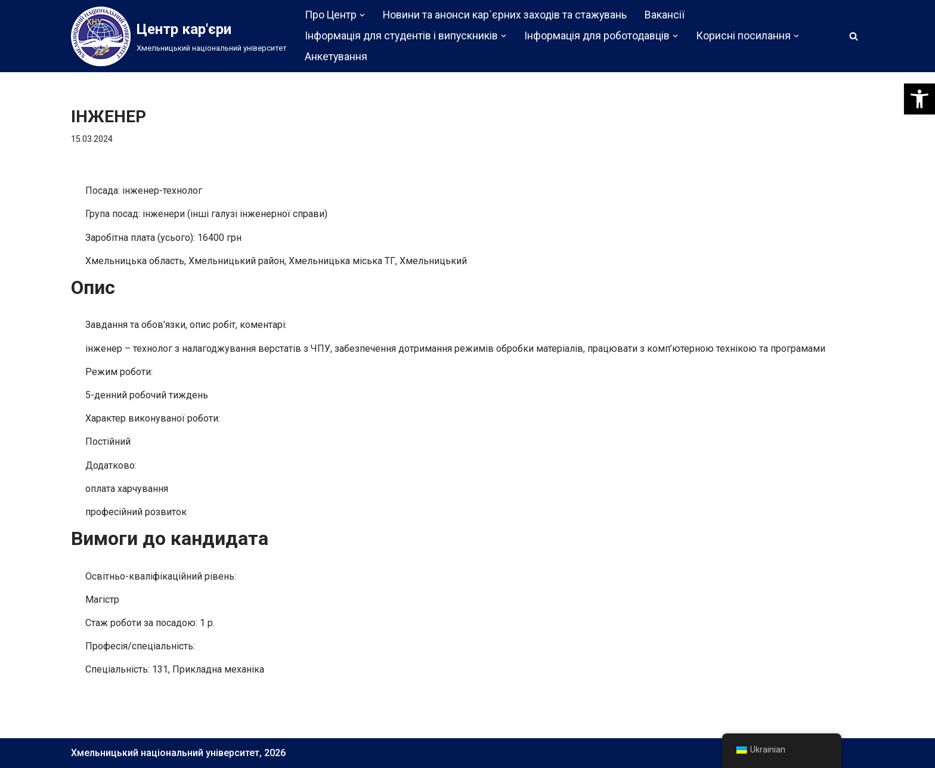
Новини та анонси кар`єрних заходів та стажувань (505, 15)
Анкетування (336, 57)
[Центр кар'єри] (179, 36)
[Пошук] (853, 36)
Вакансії (665, 15)
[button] (919, 98)
